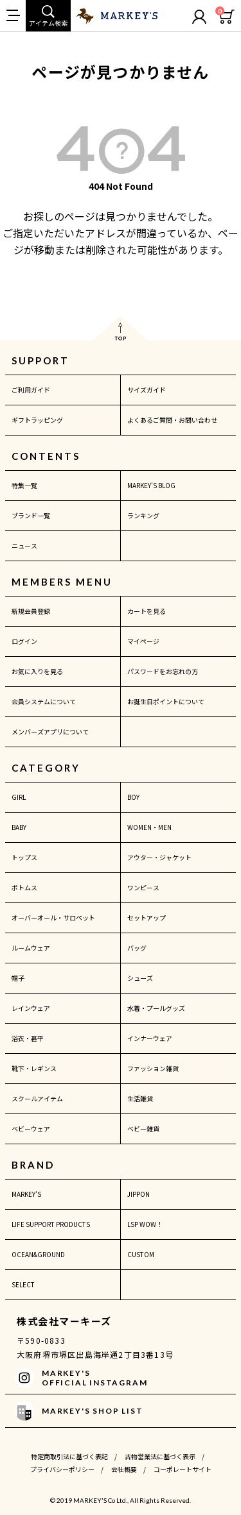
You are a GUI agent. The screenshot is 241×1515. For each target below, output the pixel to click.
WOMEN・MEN (149, 827)
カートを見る (146, 611)
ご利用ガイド (31, 389)
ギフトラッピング (37, 420)
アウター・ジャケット (159, 857)
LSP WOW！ (145, 1224)
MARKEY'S (26, 1194)
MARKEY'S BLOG (151, 485)
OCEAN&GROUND (38, 1254)
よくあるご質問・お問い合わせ (172, 420)
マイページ (143, 641)
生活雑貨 (140, 1098)
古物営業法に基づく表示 (160, 1456)
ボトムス (24, 887)
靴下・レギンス (34, 1068)
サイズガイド (146, 389)
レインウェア (31, 1008)
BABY (19, 827)
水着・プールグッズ (156, 1008)
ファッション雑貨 (153, 1068)
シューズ (140, 978)
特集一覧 (24, 485)
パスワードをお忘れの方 (162, 671)
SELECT (23, 1284)
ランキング (143, 515)
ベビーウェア (31, 1128)
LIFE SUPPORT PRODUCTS (51, 1224)
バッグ (137, 947)
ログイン (24, 641)
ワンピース (143, 887)
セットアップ (146, 917)
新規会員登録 (31, 611)
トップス (24, 857)
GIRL (19, 797)
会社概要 (124, 1469)
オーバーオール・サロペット (53, 917)
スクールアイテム (37, 1098)
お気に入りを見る (37, 671)
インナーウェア (149, 1038)
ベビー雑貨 (143, 1128)
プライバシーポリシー (62, 1469)
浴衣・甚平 (28, 1038)
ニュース (24, 545)
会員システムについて (44, 701)
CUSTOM (140, 1254)
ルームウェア (31, 947)
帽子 (18, 978)
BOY (133, 797)
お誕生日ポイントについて (165, 701)
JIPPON (138, 1194)
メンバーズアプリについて (50, 731)
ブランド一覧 (31, 515)
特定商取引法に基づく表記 (69, 1456)
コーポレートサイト (182, 1469)
